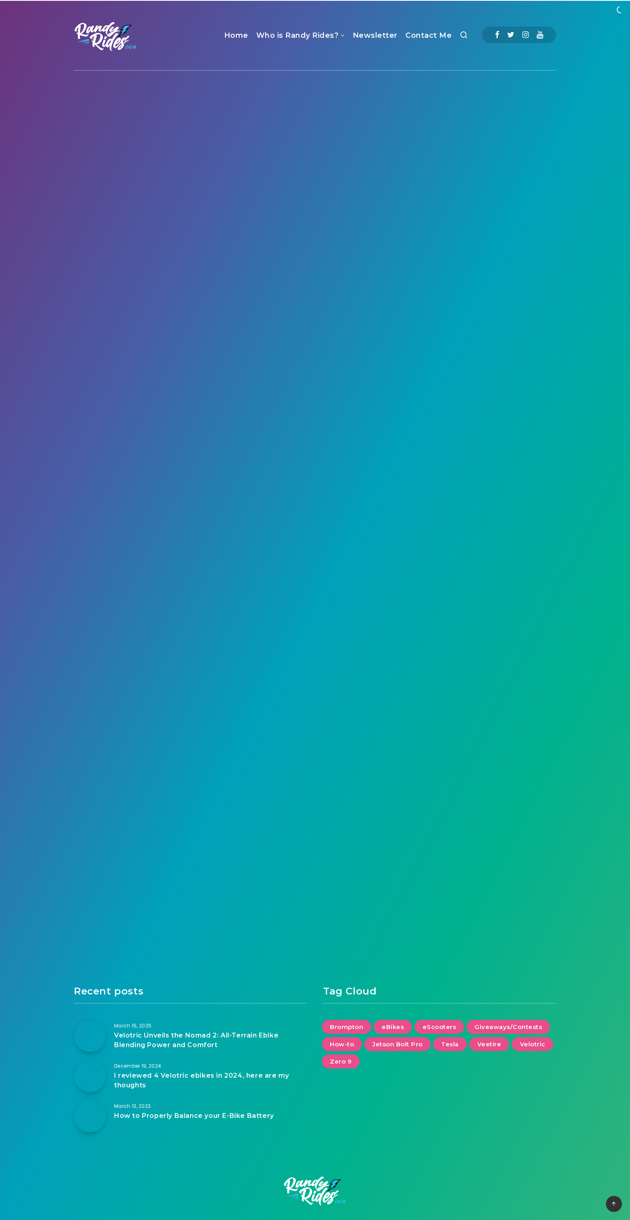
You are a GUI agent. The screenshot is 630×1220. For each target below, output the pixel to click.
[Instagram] (525, 35)
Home (236, 35)
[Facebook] (497, 35)
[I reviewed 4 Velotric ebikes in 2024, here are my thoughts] (90, 1076)
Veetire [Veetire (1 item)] (489, 1044)
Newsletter (375, 35)
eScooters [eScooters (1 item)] (439, 1027)
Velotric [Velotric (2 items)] (532, 1044)
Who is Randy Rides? (297, 35)
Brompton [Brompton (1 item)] (346, 1027)
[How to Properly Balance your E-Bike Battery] (90, 1116)
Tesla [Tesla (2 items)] (450, 1044)
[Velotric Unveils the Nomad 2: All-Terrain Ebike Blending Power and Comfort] (90, 1036)
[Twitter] (510, 35)
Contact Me (428, 35)
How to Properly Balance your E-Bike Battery (194, 1116)
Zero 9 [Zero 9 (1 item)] (341, 1061)
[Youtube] (540, 35)
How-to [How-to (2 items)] (342, 1044)
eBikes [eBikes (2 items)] (393, 1027)
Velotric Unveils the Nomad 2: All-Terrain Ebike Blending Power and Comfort (196, 1039)
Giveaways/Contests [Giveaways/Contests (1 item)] (508, 1027)
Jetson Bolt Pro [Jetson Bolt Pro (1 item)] (397, 1044)
